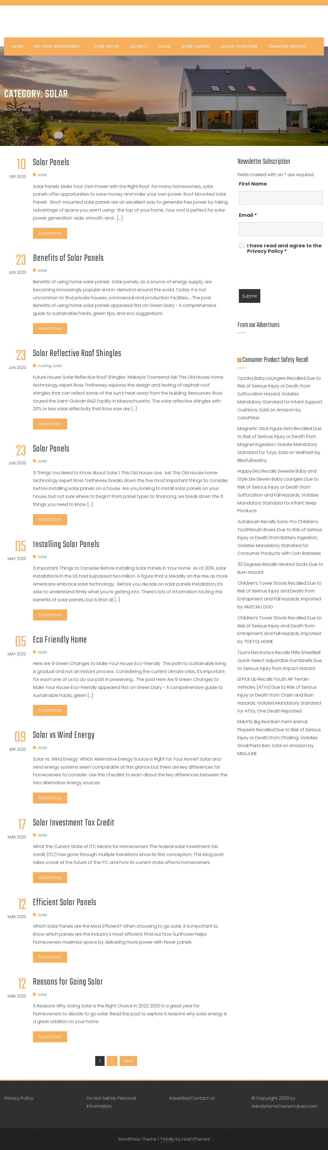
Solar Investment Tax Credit (73, 823)
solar (42, 175)
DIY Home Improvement (59, 46)
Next (128, 1061)
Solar (164, 46)
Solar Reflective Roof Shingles (77, 354)
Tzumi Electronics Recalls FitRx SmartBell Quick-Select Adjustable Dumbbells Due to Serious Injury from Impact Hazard (279, 660)
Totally (167, 1139)
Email (248, 215)
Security (138, 46)
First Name (253, 183)
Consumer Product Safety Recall (275, 359)
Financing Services (287, 46)
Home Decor (106, 46)
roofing (44, 365)
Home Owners (195, 46)
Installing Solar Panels (66, 545)
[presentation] (280, 271)
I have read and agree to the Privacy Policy (284, 248)
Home (17, 46)
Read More (50, 233)
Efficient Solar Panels (64, 903)
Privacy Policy (18, 1098)
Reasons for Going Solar (68, 982)
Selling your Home (239, 46)
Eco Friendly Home (60, 640)
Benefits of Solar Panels (68, 258)
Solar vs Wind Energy (64, 735)
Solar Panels (51, 163)
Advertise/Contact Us (192, 1098)
